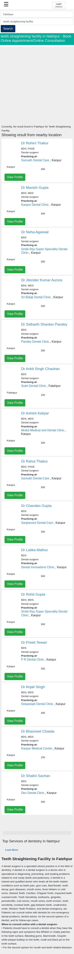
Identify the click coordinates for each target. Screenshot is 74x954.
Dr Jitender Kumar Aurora (41, 280)
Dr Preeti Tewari (34, 642)
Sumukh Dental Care (35, 160)
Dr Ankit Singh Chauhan (40, 369)
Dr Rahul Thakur (34, 461)
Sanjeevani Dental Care (37, 522)
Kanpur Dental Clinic (35, 204)
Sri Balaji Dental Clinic (36, 297)
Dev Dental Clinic (32, 792)
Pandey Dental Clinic (35, 341)
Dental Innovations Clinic (37, 567)
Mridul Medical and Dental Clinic (42, 430)
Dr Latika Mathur (34, 550)
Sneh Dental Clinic (33, 385)
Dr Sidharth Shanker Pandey (44, 324)
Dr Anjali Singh (33, 687)
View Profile (15, 177)
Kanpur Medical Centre (36, 748)
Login (59, 5)
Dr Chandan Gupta (36, 506)
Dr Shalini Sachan (35, 776)
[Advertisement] (37, 84)
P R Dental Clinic (32, 659)
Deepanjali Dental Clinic (37, 704)
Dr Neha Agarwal (35, 232)
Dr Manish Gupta (35, 188)
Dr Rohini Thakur (35, 143)
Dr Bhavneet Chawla (37, 731)
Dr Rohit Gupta (33, 594)
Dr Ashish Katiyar (35, 413)
